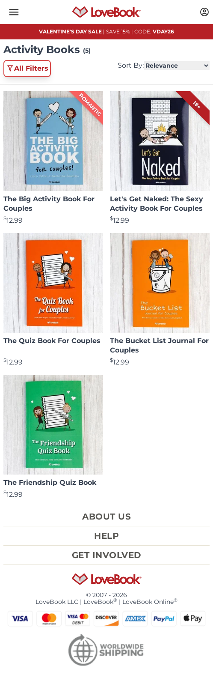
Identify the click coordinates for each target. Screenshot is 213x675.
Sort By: (164, 65)
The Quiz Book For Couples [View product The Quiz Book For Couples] (52, 341)
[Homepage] (106, 12)
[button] (13, 12)
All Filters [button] (27, 68)
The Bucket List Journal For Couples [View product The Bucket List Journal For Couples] (159, 345)
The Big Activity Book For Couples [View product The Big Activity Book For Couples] (49, 203)
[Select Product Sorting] (177, 65)
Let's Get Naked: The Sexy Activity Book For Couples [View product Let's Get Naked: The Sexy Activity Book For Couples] (156, 203)
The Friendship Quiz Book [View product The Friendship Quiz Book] (49, 482)
